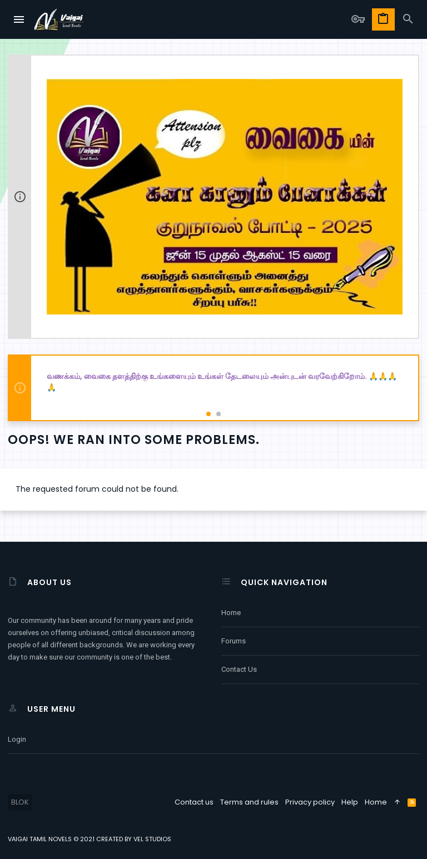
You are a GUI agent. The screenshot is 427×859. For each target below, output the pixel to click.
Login (17, 739)
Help (349, 802)
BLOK (20, 802)
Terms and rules (249, 802)
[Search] (408, 19)
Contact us (239, 669)
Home (231, 612)
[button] (19, 19)
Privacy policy (310, 802)
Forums (233, 641)
